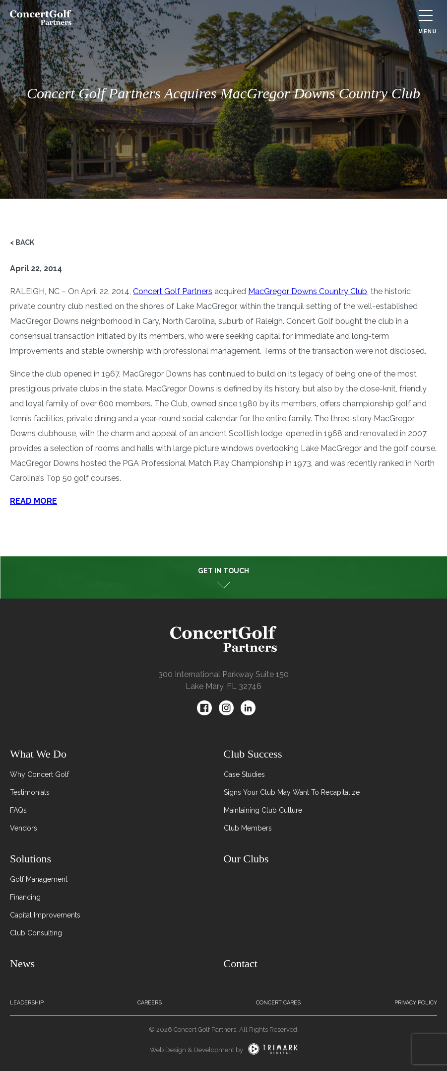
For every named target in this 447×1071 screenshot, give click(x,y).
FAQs (18, 810)
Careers (149, 1002)
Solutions (30, 858)
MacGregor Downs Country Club (307, 291)
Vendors (23, 828)
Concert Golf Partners (172, 291)
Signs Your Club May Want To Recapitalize (292, 792)
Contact (240, 963)
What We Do (38, 754)
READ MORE (33, 501)
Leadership (27, 1002)
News (22, 963)
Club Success (253, 754)
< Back (22, 242)
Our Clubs (246, 858)
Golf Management (38, 879)
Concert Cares (278, 1002)
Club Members (248, 828)
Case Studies (244, 774)
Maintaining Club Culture (263, 810)
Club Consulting (36, 933)
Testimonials (30, 792)
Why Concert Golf (39, 774)
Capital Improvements (45, 915)
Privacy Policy (415, 1002)
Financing (25, 897)
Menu (428, 22)
